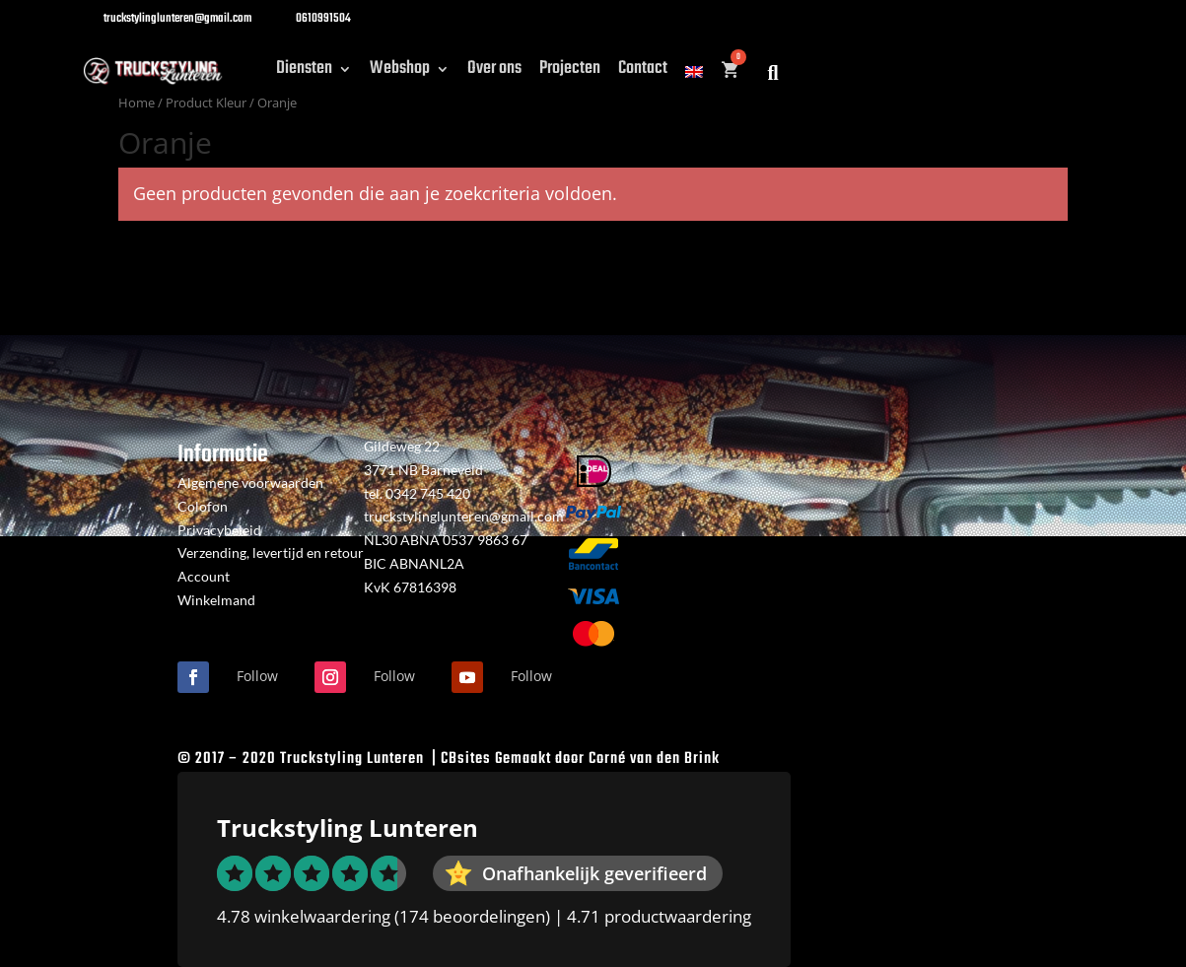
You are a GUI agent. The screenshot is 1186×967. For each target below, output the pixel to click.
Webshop (400, 72)
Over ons (494, 72)
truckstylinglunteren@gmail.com (464, 516)
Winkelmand (216, 599)
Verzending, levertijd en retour (270, 552)
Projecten (569, 72)
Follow (257, 675)
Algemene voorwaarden (250, 482)
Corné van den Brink (654, 759)
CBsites (466, 759)
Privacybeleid (219, 529)
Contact (642, 72)
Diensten (304, 72)
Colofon (202, 506)
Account (203, 576)
